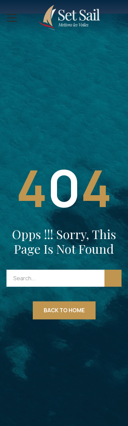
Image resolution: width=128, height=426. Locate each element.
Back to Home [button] (64, 310)
